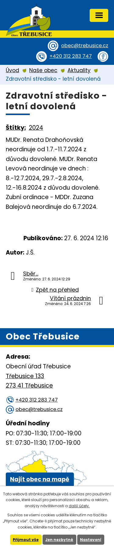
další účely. (79, 505)
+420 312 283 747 (71, 56)
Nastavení (90, 539)
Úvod (12, 70)
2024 (36, 128)
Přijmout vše (26, 539)
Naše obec (43, 70)
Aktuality (79, 70)
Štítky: (16, 128)
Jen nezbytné (59, 539)
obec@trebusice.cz (84, 45)
